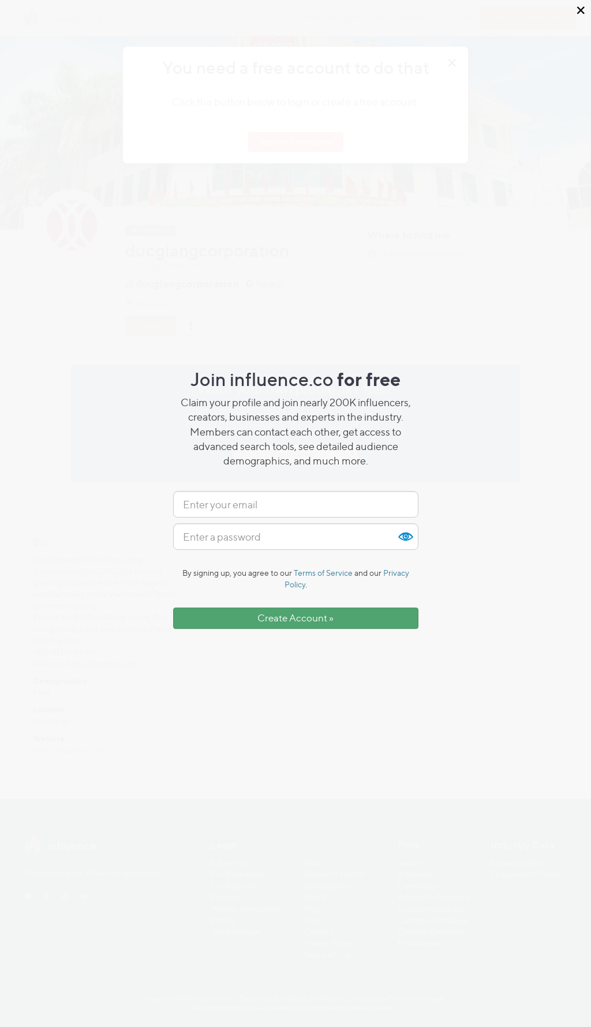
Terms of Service (323, 573)
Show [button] (405, 536)
